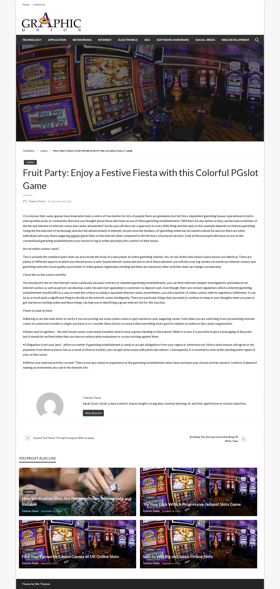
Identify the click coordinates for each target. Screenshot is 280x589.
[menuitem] (32, 40)
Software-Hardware (173, 39)
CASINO (44, 151)
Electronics (128, 39)
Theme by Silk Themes (36, 584)
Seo (147, 39)
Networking (82, 39)
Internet (105, 39)
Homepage (28, 151)
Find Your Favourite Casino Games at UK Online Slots (70, 556)
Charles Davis (37, 201)
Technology (31, 39)
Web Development (235, 39)
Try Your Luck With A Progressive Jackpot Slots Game (192, 504)
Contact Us (39, 4)
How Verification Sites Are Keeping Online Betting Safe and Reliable (76, 501)
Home (26, 4)
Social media (205, 39)
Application (57, 39)
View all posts (93, 413)
